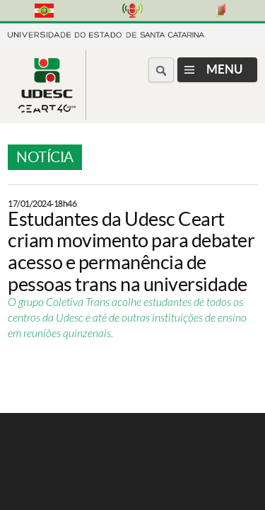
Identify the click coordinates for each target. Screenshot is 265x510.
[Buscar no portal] (161, 69)
